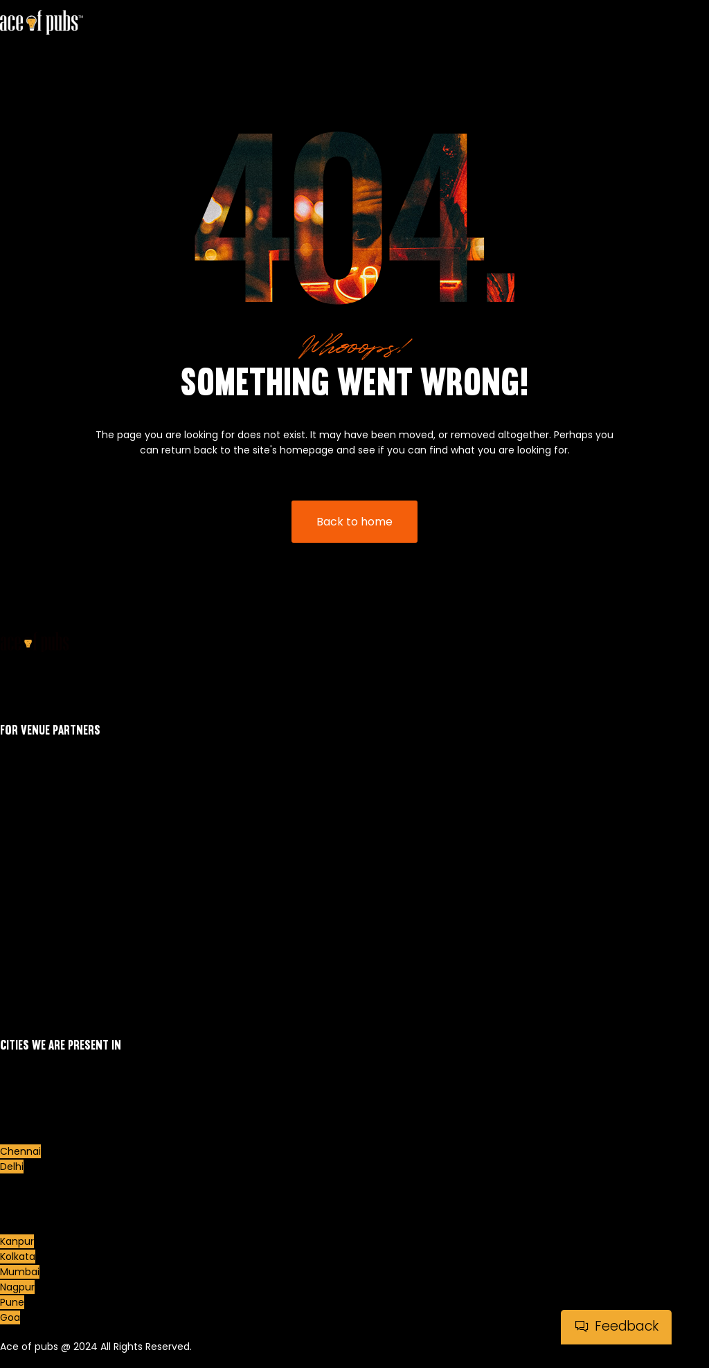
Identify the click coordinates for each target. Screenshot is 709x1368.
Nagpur (17, 1287)
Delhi (12, 1166)
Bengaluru (24, 1121)
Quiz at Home (33, 984)
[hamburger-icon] (693, 53)
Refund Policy (32, 954)
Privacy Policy (32, 939)
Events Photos (34, 894)
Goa (10, 1317)
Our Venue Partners (47, 910)
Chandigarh (28, 1136)
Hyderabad (26, 1211)
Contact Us (27, 969)
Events (16, 864)
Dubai (14, 1182)
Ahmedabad (30, 1075)
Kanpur (17, 1241)
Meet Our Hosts (37, 879)
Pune (12, 1302)
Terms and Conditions (53, 1000)
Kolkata (17, 1256)
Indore (15, 1226)
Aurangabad (30, 1090)
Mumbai (19, 1272)
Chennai (20, 1151)
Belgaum (21, 1106)
